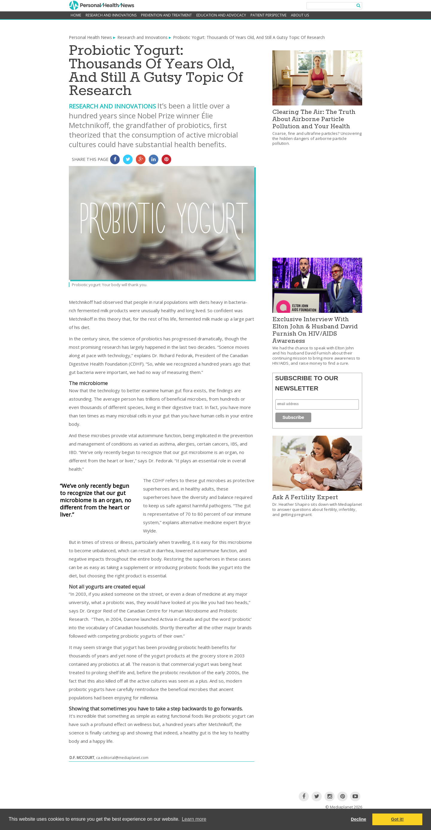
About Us (300, 15)
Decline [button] (358, 819)
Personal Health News (90, 37)
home (76, 15)
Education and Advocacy (221, 15)
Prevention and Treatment (166, 15)
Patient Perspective (268, 15)
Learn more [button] (194, 819)
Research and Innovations (111, 15)
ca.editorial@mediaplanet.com (122, 757)
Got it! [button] (397, 819)
